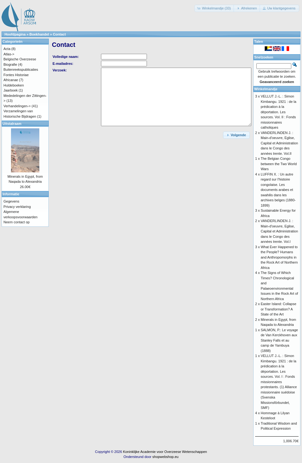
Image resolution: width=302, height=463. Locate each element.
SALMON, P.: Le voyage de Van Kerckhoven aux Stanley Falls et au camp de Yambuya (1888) (279, 340)
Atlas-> (8, 54)
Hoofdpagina (14, 34)
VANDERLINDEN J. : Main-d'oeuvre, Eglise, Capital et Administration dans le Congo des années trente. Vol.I (279, 231)
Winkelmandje (265, 89)
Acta (6, 49)
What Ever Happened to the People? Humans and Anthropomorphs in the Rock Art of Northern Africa (279, 257)
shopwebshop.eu (165, 457)
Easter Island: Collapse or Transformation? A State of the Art (278, 309)
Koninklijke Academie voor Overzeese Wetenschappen (165, 452)
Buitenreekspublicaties (20, 69)
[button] (214, 8)
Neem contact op (16, 222)
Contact (59, 34)
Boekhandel (39, 34)
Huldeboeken (13, 85)
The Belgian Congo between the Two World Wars (279, 164)
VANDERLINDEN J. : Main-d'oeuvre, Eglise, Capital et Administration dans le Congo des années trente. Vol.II (279, 143)
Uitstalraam (12, 124)
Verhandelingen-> (17, 106)
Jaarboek (10, 90)
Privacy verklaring (17, 207)
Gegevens (11, 201)
